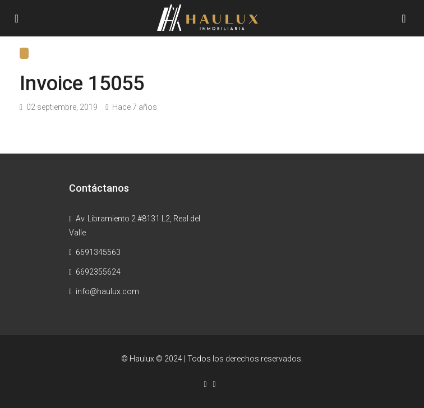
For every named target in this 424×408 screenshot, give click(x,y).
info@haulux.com (107, 291)
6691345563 (98, 252)
